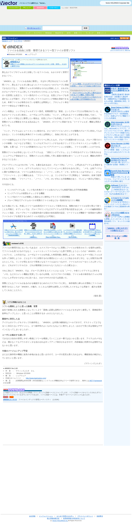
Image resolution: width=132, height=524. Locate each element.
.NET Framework (95, 381)
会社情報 (32, 516)
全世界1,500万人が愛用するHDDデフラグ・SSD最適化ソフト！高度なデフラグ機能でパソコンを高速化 (117, 115)
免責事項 (100, 516)
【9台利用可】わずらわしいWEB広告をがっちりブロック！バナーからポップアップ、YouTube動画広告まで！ (117, 190)
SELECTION (73, 7)
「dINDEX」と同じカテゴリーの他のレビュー (117, 229)
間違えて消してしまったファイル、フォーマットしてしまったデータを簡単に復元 (117, 179)
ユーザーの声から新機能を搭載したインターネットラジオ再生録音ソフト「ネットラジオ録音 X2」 (117, 220)
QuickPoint (40, 7)
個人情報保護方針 (53, 518)
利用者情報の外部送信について (74, 518)
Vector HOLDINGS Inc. (60, 520)
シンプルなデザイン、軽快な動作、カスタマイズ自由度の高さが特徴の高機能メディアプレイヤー (72, 233)
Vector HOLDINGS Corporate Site (117, 3)
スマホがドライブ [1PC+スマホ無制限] (120, 199)
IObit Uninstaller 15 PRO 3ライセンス (120, 123)
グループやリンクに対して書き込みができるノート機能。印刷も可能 (85, 94)
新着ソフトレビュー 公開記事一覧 (117, 237)
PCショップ (26, 7)
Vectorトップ (7, 41)
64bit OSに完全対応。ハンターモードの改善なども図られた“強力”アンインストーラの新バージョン (53, 233)
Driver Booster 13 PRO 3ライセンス (120, 145)
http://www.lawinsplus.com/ (36, 378)
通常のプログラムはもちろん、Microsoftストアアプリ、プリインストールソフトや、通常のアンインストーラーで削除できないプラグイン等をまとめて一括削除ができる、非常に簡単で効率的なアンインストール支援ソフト (117, 132)
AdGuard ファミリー (119, 185)
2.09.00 (10, 400)
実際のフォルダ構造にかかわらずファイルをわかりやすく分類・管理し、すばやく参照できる (33, 233)
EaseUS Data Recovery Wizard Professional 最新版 (120, 173)
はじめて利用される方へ (65, 516)
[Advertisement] (66, 17)
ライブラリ (18, 41)
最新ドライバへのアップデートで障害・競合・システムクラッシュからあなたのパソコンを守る (117, 151)
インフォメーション (46, 516)
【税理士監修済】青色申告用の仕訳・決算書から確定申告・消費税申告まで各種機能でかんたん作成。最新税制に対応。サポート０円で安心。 (117, 99)
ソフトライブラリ (13, 7)
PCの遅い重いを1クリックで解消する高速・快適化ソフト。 (117, 164)
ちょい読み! (65, 7)
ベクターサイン (53, 7)
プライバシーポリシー (85, 516)
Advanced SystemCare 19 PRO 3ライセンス (120, 159)
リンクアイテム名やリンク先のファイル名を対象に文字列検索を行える (85, 98)
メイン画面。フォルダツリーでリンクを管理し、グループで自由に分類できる (85, 85)
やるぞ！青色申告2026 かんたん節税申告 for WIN (120, 91)
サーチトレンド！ (34, 28)
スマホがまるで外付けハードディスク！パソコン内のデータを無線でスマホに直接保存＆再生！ (117, 205)
